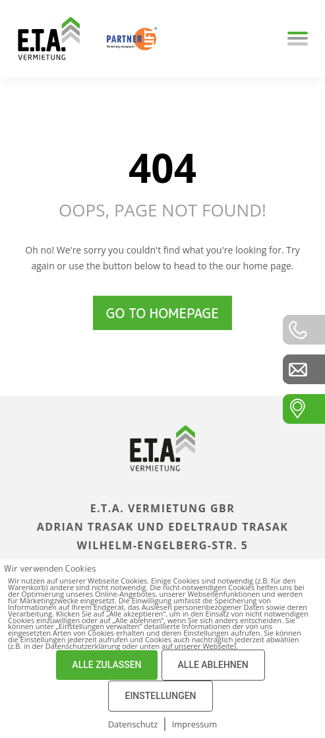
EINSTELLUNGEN (160, 695)
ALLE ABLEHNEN (213, 664)
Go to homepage (162, 313)
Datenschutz (133, 724)
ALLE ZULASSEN (106, 664)
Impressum (195, 724)
